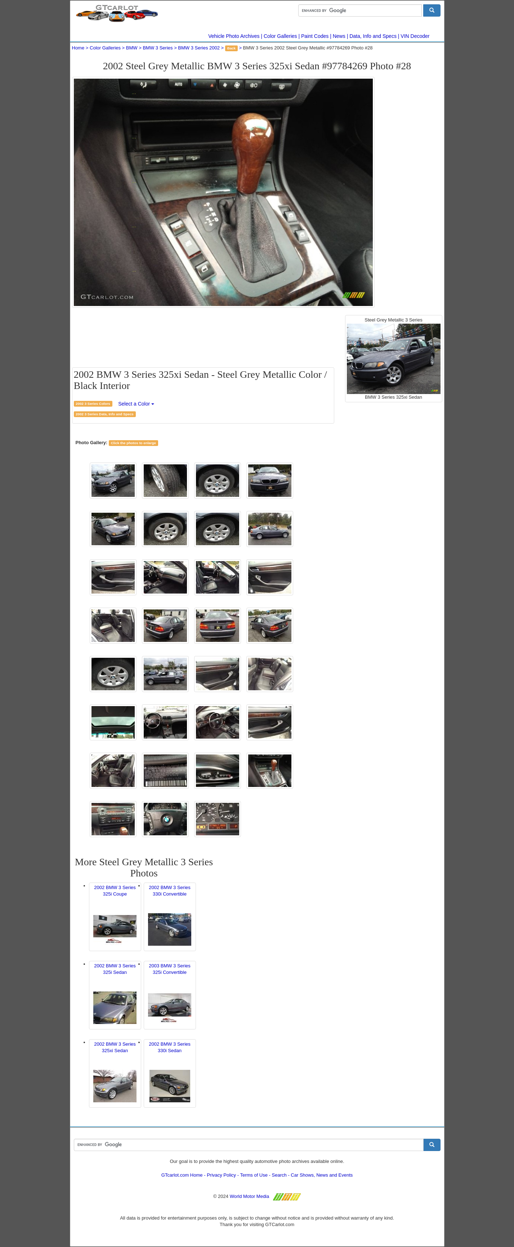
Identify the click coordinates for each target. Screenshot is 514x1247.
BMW (132, 48)
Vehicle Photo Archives (233, 36)
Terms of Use (254, 1175)
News (339, 36)
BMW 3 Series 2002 (199, 48)
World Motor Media (249, 1196)
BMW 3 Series (158, 48)
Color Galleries (280, 36)
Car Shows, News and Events (322, 1175)
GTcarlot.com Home (182, 1175)
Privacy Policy (221, 1175)
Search (279, 1175)
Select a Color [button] (136, 404)
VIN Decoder (415, 36)
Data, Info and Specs (373, 36)
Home (78, 48)
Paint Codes (314, 36)
